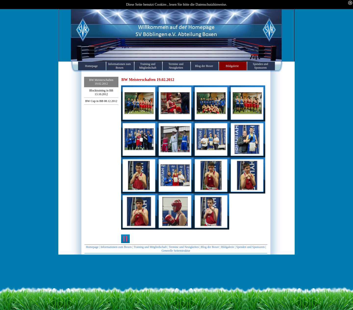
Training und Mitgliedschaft (150, 247)
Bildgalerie (227, 247)
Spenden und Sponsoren (250, 247)
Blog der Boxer (210, 247)
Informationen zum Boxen (116, 247)
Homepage (92, 247)
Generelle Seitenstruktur (176, 250)
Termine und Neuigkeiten (184, 247)
